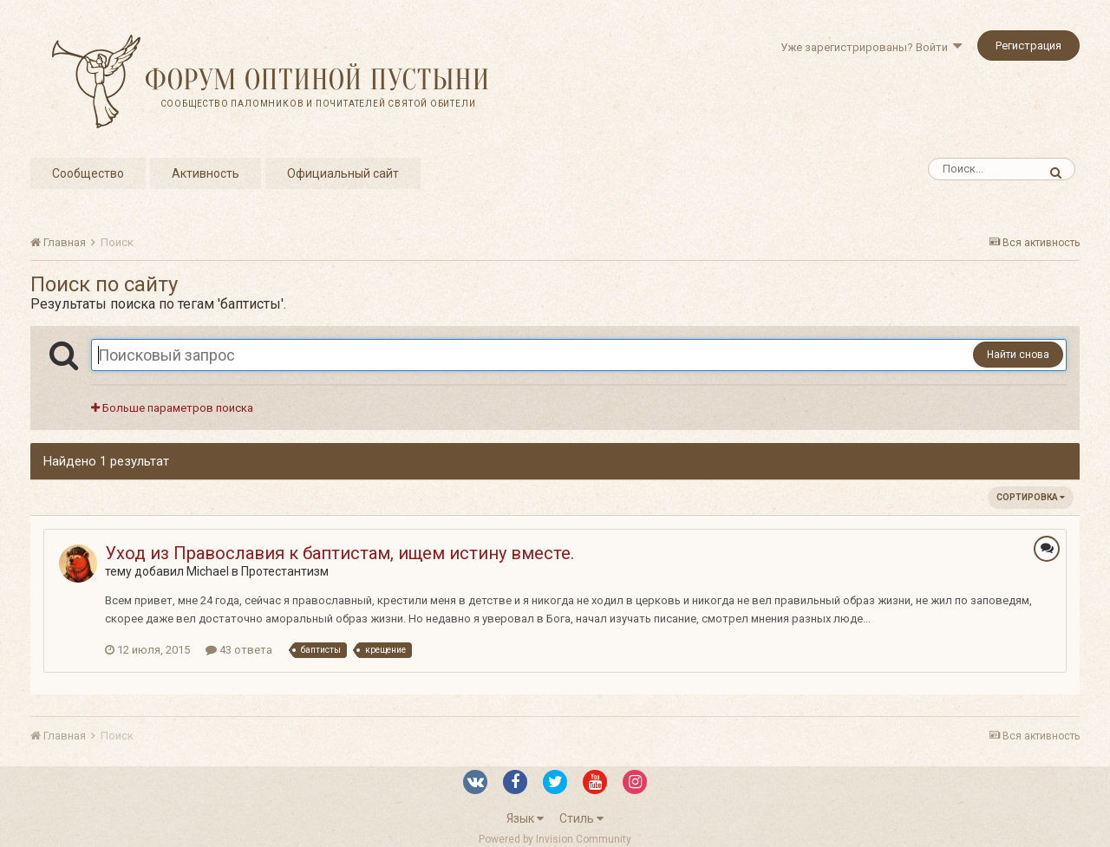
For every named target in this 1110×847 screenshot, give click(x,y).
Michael (207, 571)
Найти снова (1018, 355)
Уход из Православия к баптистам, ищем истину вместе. (339, 553)
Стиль (581, 818)
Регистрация (1028, 45)
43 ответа (239, 649)
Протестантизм (285, 571)
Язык (525, 818)
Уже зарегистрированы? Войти (871, 47)
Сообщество (88, 173)
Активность (205, 173)
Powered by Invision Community (555, 839)
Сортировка (1030, 497)
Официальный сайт (343, 173)
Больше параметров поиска (172, 407)
